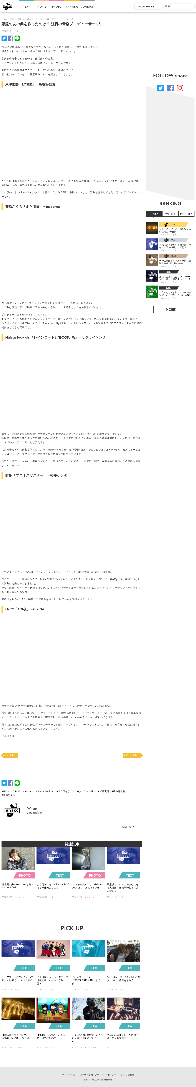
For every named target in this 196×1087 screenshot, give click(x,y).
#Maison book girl (44, 791)
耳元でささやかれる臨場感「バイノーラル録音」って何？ (174, 245)
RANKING (72, 6)
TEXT (26, 6)
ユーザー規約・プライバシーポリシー (98, 1075)
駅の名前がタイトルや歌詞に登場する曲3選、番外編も (174, 261)
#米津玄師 (103, 791)
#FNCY (5, 791)
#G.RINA (15, 791)
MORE (169, 307)
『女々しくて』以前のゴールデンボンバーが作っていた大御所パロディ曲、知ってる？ (174, 292)
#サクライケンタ (65, 791)
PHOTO (56, 6)
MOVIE (41, 6)
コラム (17, 31)
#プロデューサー (86, 791)
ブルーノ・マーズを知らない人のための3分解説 (174, 230)
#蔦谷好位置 (118, 791)
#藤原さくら (8, 794)
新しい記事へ (132, 755)
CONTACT (87, 6)
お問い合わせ (127, 1075)
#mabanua (27, 791)
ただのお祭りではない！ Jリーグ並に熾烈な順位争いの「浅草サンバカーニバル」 (174, 276)
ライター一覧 (68, 1075)
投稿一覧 (127, 826)
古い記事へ (10, 755)
